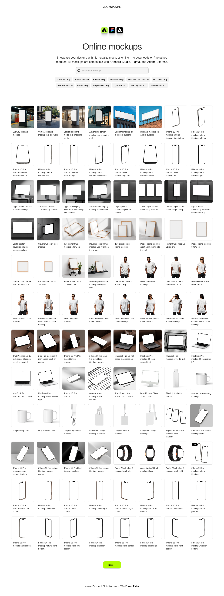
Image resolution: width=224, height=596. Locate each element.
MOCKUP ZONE (112, 7)
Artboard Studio (120, 61)
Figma (136, 61)
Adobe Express (157, 61)
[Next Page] (112, 565)
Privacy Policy (132, 586)
